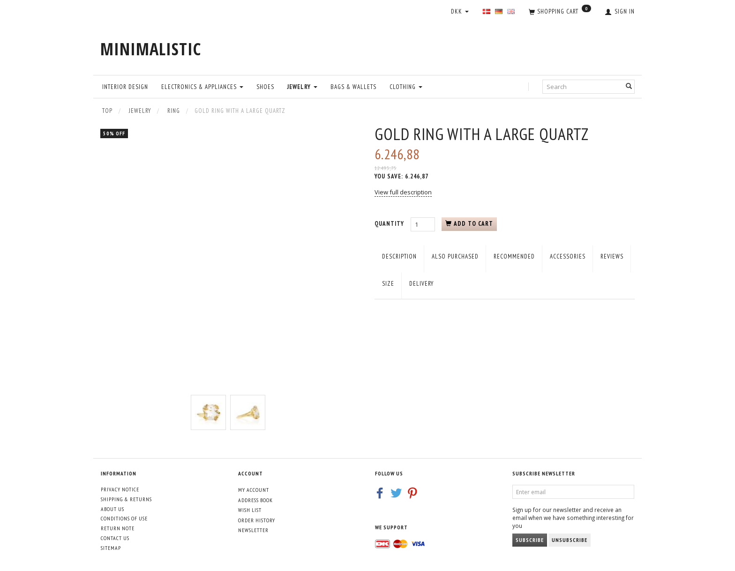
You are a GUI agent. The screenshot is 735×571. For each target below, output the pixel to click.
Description (399, 256)
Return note (118, 528)
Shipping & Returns (126, 499)
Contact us (115, 537)
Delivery (421, 284)
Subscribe (530, 539)
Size (388, 284)
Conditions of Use (124, 518)
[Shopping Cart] (560, 12)
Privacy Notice (120, 489)
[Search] (629, 86)
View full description (403, 192)
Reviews (611, 256)
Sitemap (111, 547)
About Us (112, 508)
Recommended (514, 256)
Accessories (567, 256)
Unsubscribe (569, 539)
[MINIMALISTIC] (150, 48)
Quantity (390, 224)
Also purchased (455, 256)
